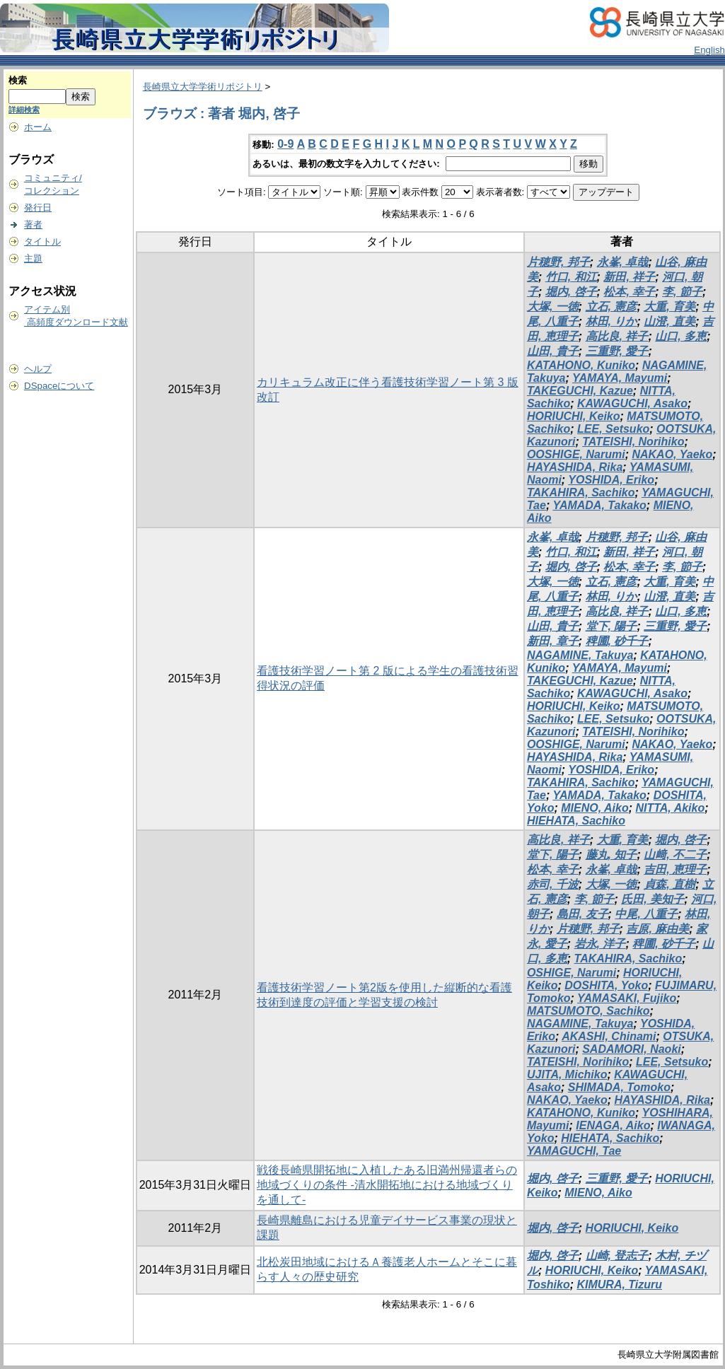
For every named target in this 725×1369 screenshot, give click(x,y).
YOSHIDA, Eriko (611, 480)
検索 (17, 80)
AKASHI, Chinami (609, 1036)
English (709, 50)
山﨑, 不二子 (675, 855)
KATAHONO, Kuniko (581, 365)
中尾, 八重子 (646, 914)
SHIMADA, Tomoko (619, 1087)
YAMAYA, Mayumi (619, 378)
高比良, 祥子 (617, 336)
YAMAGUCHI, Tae (574, 1151)
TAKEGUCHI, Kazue (580, 391)
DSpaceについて (59, 385)
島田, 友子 (582, 914)
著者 (33, 224)
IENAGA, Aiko (613, 1125)
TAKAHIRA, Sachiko (581, 493)
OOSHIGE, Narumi (576, 454)
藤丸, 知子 (611, 855)
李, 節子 (682, 292)
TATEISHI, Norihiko (633, 442)
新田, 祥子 (629, 277)
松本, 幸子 (629, 292)
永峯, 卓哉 (623, 262)
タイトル (42, 241)
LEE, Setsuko (613, 429)
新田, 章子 (553, 641)
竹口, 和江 (571, 277)
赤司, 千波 (553, 884)
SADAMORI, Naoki (631, 1049)
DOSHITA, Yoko (606, 985)
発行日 (38, 207)
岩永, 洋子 (600, 944)
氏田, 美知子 (652, 899)
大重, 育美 (669, 307)
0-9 (285, 144)
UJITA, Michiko (567, 1074)
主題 (33, 258)
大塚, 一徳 (553, 307)
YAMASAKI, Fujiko (626, 998)
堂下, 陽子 (611, 626)
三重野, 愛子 (617, 351)
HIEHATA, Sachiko (576, 821)
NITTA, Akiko (669, 808)
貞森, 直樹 (669, 884)
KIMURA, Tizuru (619, 1284)
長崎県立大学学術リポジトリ (202, 86)
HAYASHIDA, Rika (574, 467)
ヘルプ (38, 368)
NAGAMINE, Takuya (580, 655)
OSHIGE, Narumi (571, 973)
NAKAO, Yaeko (672, 454)
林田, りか (611, 321)
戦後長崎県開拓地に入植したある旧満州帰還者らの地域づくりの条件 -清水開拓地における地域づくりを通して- (387, 1185)
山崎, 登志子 (617, 1255)
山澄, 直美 (669, 321)
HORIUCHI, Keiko (573, 416)
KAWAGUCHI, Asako (632, 403)
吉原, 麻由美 (657, 929)
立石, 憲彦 (611, 307)
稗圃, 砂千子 (617, 641)
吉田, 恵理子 (675, 869)
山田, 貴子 (553, 351)
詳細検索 (24, 109)
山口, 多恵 (681, 336)
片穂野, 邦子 (558, 262)
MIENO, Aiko (594, 808)
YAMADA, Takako (599, 505)
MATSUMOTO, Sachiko (588, 1011)
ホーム (38, 127)
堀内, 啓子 (571, 292)
